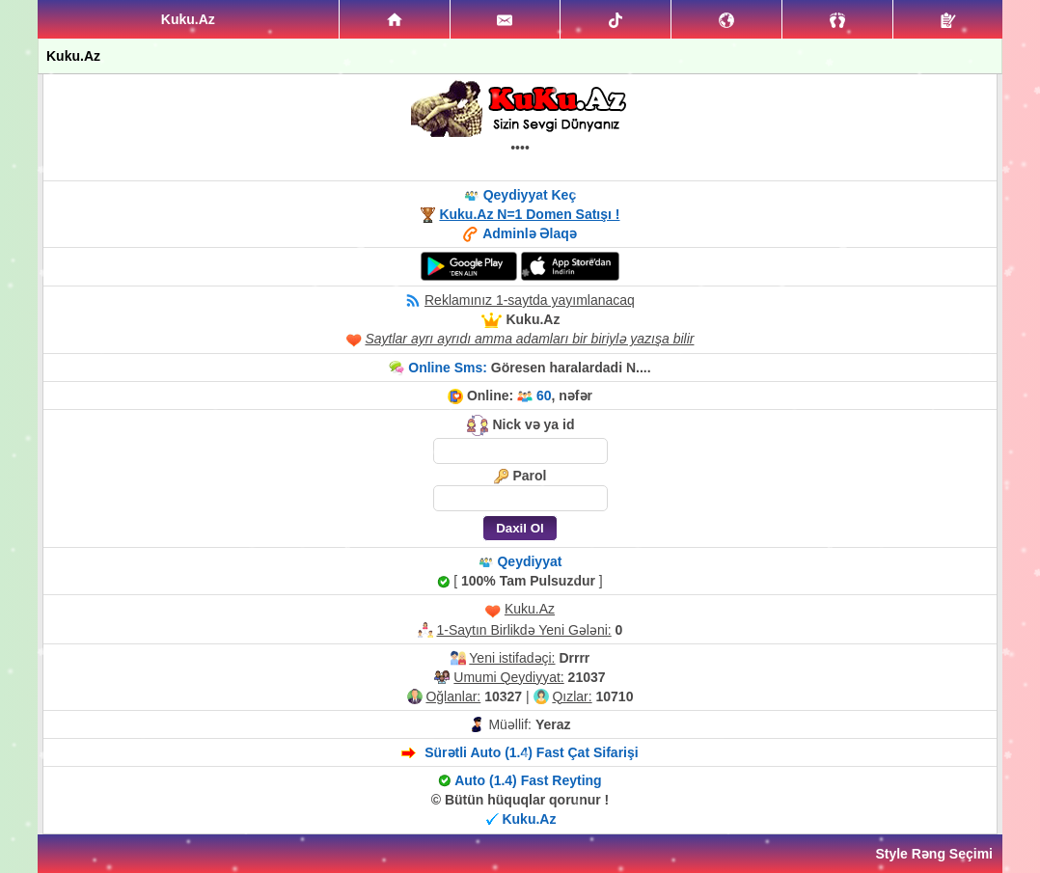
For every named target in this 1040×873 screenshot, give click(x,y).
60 (544, 395)
